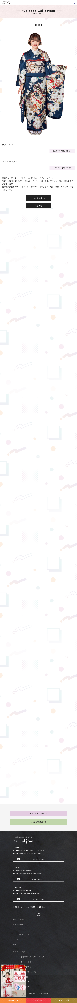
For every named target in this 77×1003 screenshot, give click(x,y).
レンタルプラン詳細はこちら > (62, 168)
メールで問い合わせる (38, 813)
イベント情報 (26, 961)
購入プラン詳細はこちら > (62, 151)
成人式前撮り (18, 924)
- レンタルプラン (22, 934)
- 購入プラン (20, 939)
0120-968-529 (38, 879)
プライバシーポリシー (30, 972)
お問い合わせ (26, 966)
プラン (15, 929)
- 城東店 (26, 987)
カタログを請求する (38, 822)
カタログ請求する (38, 198)
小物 (15, 944)
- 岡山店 (26, 982)
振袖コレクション (20, 919)
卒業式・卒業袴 (19, 951)
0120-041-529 (39, 859)
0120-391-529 (38, 899)
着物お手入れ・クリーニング (32, 956)
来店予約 (38, 205)
